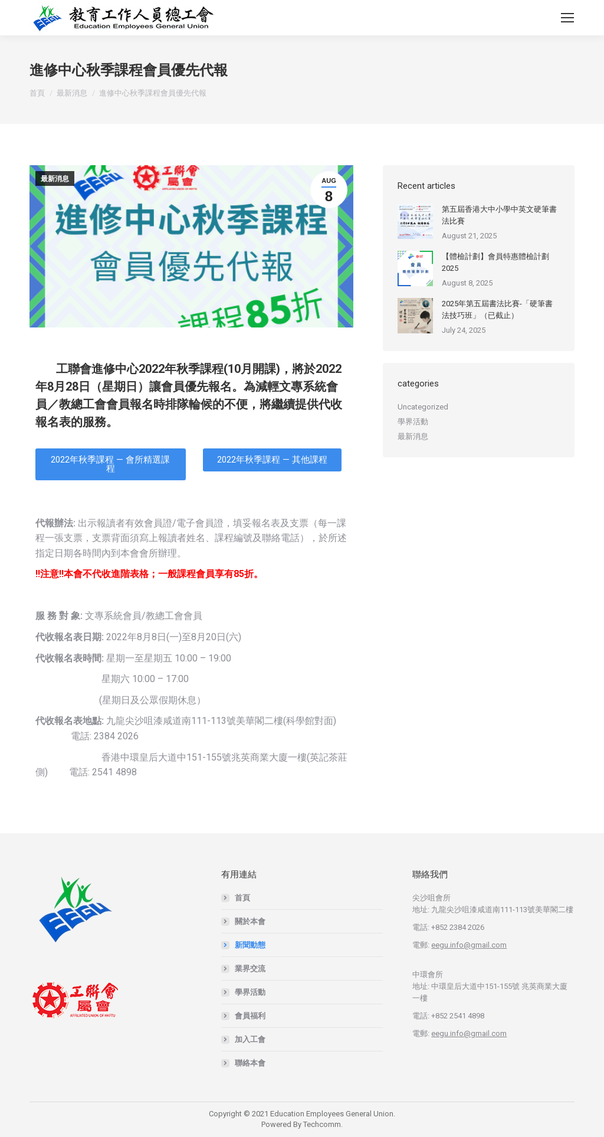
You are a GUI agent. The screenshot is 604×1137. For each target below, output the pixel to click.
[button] (110, 464)
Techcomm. (323, 1124)
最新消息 (55, 179)
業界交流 (250, 968)
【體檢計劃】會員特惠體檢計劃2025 (495, 262)
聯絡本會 (250, 1063)
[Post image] (415, 221)
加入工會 (250, 1039)
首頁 (242, 897)
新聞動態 (250, 945)
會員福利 (250, 1015)
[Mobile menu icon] (567, 18)
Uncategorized (423, 406)
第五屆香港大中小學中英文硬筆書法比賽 (499, 215)
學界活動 (413, 421)
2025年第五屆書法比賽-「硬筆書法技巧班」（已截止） (497, 309)
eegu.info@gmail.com (469, 945)
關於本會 (250, 921)
